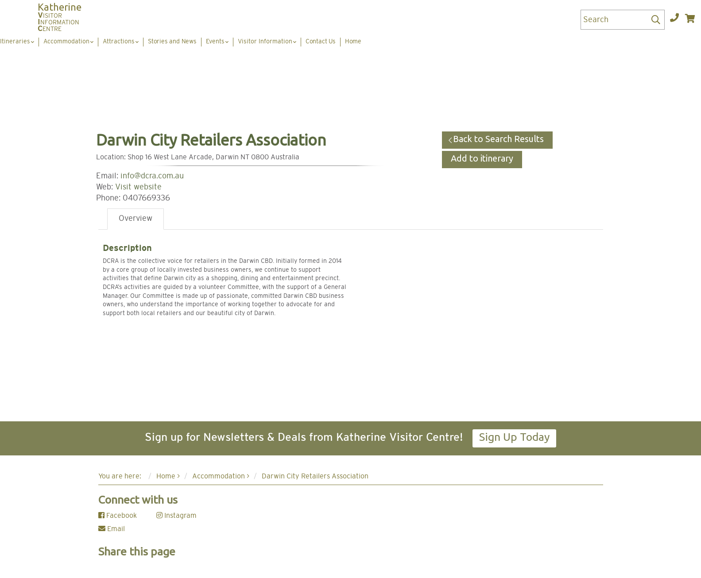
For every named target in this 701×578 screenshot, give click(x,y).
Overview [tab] (135, 219)
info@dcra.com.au (152, 176)
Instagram (176, 515)
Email (111, 528)
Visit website (138, 187)
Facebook (117, 515)
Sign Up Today (514, 437)
